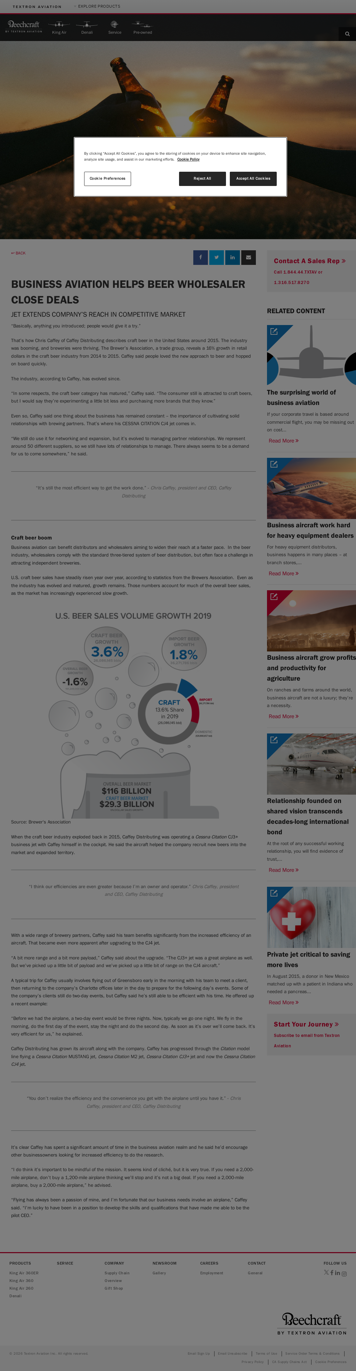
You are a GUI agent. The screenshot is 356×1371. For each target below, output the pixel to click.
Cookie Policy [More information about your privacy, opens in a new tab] (188, 159)
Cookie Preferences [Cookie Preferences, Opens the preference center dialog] (108, 178)
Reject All (202, 178)
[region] (180, 167)
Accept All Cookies (253, 178)
